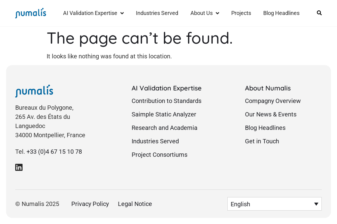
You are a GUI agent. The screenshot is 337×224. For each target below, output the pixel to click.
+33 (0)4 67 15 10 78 (54, 151)
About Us (204, 13)
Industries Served (157, 13)
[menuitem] (274, 204)
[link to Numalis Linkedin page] (19, 167)
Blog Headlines (281, 13)
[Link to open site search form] (319, 12)
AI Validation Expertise (93, 13)
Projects (241, 13)
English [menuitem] (240, 204)
